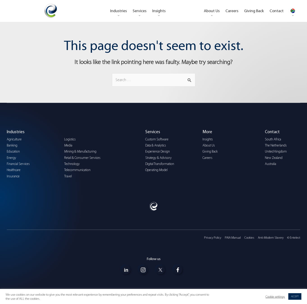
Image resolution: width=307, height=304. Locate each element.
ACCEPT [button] (295, 296)
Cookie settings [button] (275, 297)
